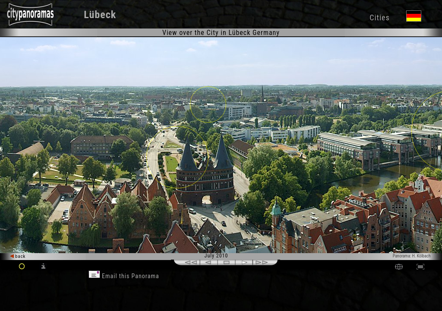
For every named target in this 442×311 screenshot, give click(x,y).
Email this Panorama (123, 276)
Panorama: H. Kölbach (412, 256)
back (18, 256)
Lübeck (100, 15)
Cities (379, 17)
